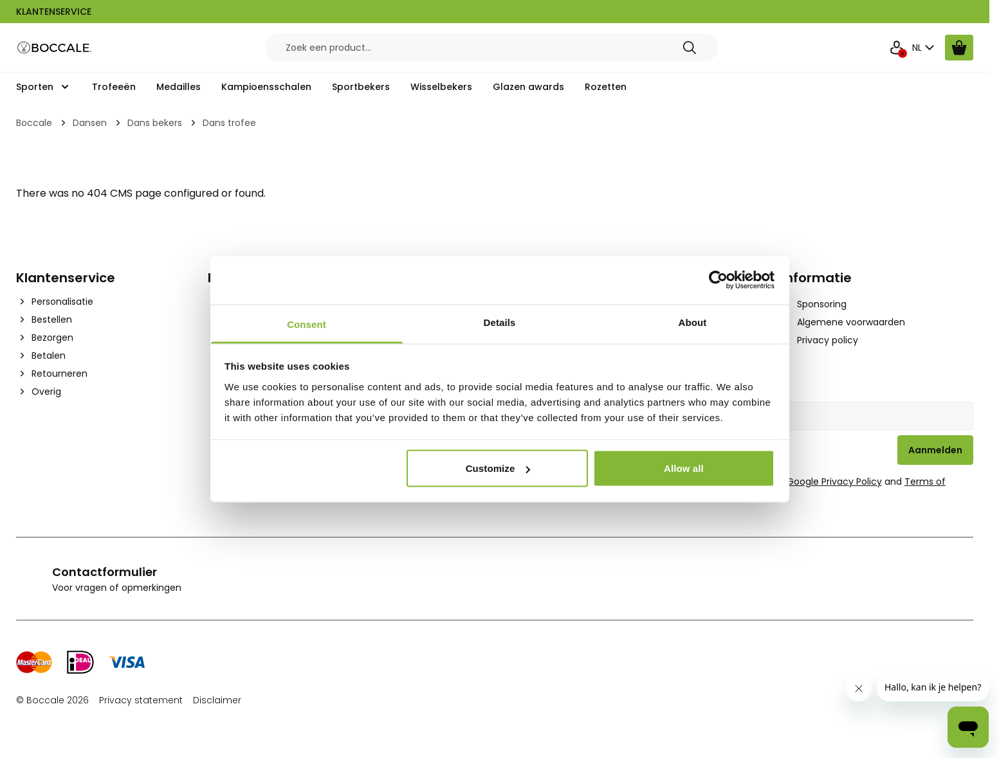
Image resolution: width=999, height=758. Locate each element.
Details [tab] (500, 321)
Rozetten (606, 86)
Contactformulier (104, 572)
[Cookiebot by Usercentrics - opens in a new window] (718, 280)
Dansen (90, 122)
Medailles (178, 86)
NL (924, 47)
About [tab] (693, 321)
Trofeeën (114, 86)
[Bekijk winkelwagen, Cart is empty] (959, 47)
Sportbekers (361, 86)
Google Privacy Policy (834, 481)
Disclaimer (217, 700)
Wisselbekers (441, 86)
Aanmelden (935, 450)
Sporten (34, 86)
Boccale (34, 122)
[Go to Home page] (54, 48)
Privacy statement (141, 700)
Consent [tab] (306, 323)
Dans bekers (154, 122)
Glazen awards (528, 86)
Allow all (684, 468)
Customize (498, 468)
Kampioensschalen (266, 86)
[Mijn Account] (896, 47)
